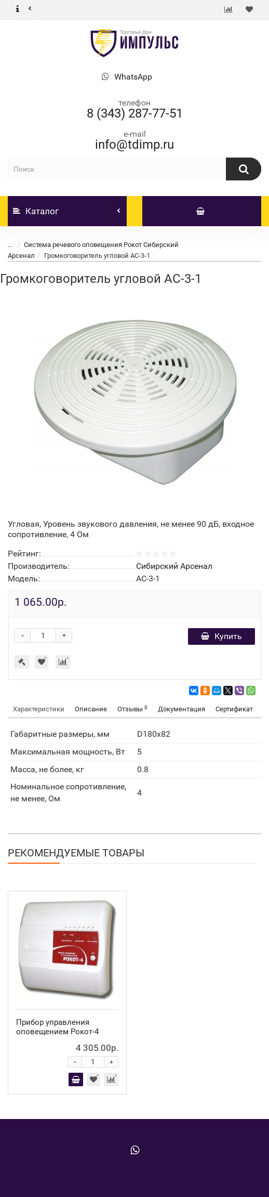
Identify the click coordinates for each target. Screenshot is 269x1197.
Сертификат (234, 709)
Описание (91, 709)
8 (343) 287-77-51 (135, 113)
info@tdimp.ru (134, 144)
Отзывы (132, 709)
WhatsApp (133, 77)
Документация (181, 709)
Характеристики (38, 709)
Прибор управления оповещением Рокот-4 (57, 1027)
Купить (221, 636)
